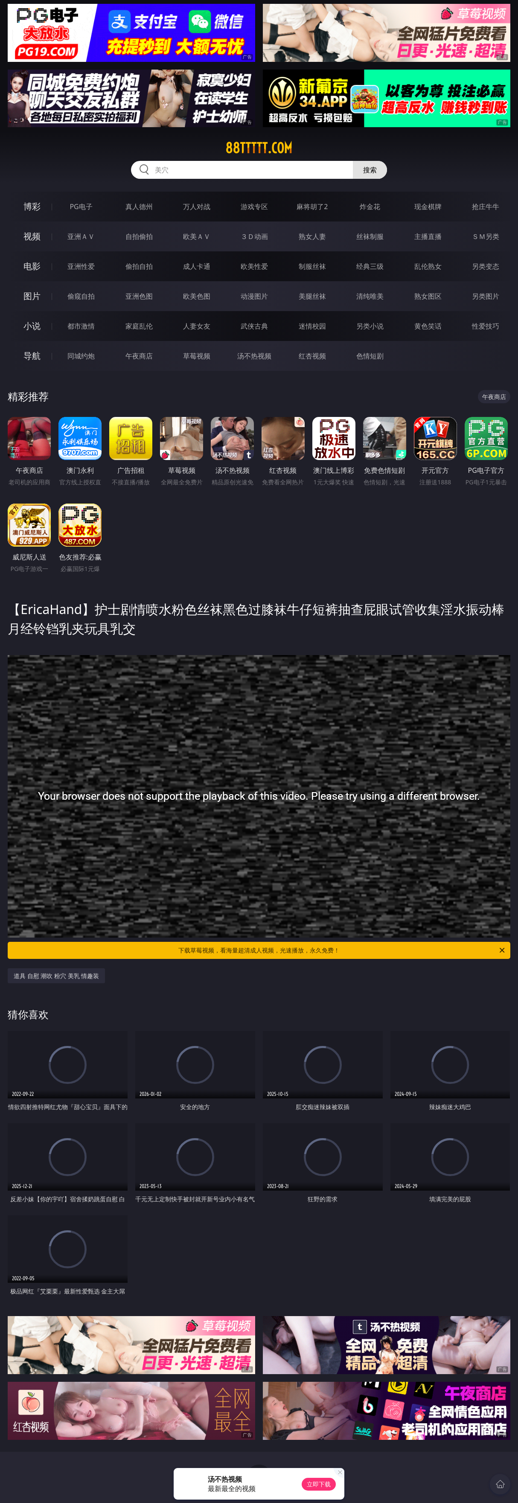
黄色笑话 (428, 326)
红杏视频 (312, 356)
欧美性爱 (254, 266)
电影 (32, 266)
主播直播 (428, 236)
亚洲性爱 (81, 266)
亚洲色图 (139, 296)
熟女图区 (428, 296)
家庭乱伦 (139, 326)
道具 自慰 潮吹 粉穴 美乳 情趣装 (56, 976)
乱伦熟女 (428, 266)
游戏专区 (254, 206)
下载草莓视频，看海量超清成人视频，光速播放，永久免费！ (342, 950)
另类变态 (485, 266)
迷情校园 (312, 326)
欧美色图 (196, 296)
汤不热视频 (254, 356)
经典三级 (370, 266)
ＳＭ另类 (485, 236)
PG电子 (81, 206)
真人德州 (139, 206)
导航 (32, 355)
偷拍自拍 (139, 266)
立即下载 (319, 1484)
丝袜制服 (370, 236)
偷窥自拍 (81, 296)
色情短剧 (370, 356)
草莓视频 (196, 356)
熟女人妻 (312, 236)
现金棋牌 (428, 206)
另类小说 (370, 326)
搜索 (370, 170)
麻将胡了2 (312, 206)
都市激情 (81, 326)
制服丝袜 (312, 266)
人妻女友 (196, 326)
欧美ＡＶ (196, 236)
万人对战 (196, 206)
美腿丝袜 (312, 296)
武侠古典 (254, 326)
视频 (32, 236)
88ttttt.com (258, 148)
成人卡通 (196, 266)
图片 (32, 296)
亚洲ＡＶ (81, 236)
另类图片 (485, 296)
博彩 (32, 206)
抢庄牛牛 (485, 206)
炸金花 (370, 206)
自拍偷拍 (139, 236)
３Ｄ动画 (254, 236)
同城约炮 (81, 356)
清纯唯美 (370, 296)
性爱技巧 (485, 326)
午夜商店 (139, 356)
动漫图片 (254, 296)
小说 (32, 326)
